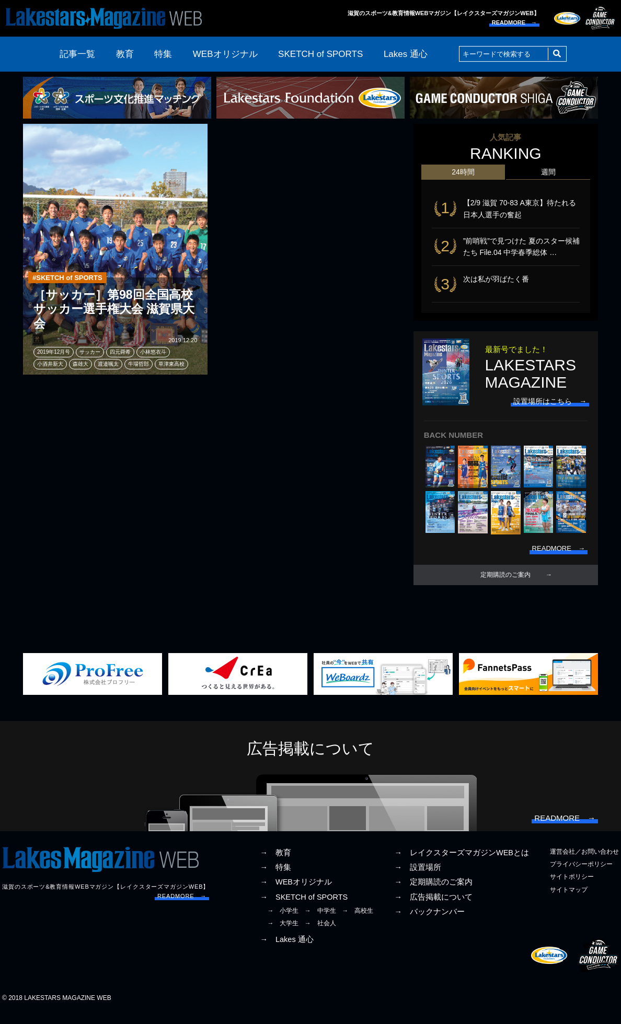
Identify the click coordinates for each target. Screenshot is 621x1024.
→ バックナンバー (429, 921)
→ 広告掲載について (433, 907)
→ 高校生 (357, 920)
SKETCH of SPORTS (320, 54)
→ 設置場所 (417, 878)
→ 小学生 (282, 920)
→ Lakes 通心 (286, 950)
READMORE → (514, 22)
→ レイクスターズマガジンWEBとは (461, 862)
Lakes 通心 (406, 54)
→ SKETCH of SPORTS (304, 907)
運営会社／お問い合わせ (584, 861)
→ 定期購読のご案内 (433, 892)
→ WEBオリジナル (296, 892)
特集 (163, 54)
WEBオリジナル (225, 54)
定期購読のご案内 (505, 581)
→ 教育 (275, 862)
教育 (125, 54)
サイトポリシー (572, 887)
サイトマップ (569, 899)
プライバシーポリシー (581, 874)
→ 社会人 (320, 933)
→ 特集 (275, 878)
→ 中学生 (320, 920)
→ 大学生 (282, 933)
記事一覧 (77, 54)
